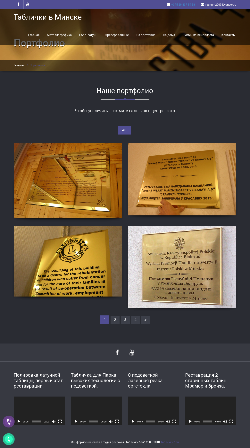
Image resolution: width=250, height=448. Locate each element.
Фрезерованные (117, 35)
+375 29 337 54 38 (183, 4)
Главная (33, 35)
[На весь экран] (60, 421)
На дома (169, 35)
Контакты (228, 35)
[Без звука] (54, 421)
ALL (124, 130)
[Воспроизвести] (19, 421)
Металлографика (59, 35)
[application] (39, 411)
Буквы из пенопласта (198, 35)
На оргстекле (145, 35)
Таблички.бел (170, 442)
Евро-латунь (88, 35)
